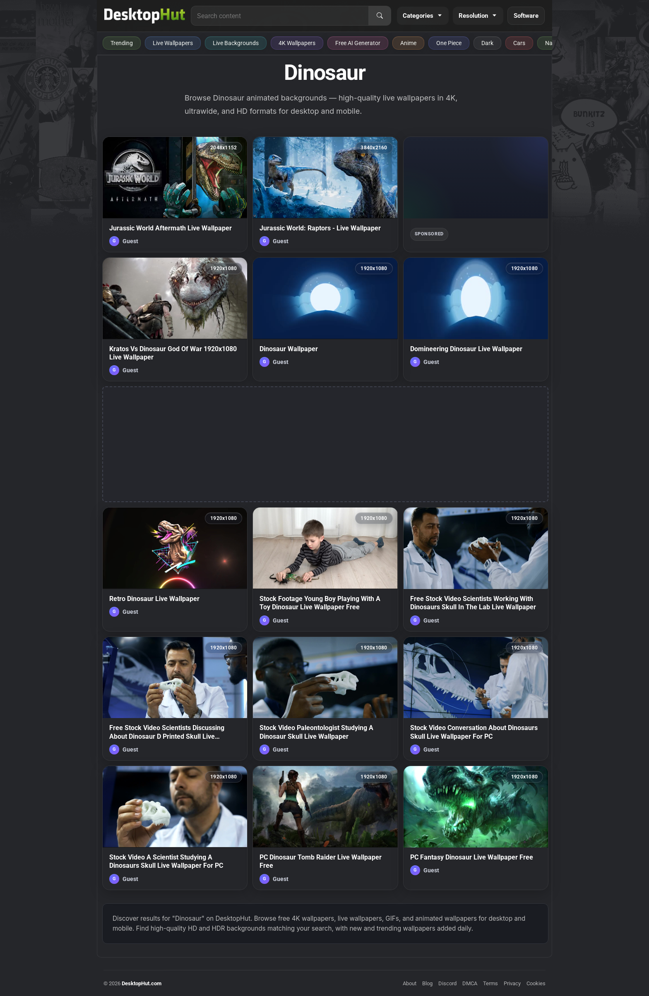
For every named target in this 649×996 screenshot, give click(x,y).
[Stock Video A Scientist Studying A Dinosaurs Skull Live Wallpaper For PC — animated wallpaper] (175, 827)
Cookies (536, 983)
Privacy (512, 983)
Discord (447, 983)
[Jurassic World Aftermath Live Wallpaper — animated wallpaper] (175, 194)
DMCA (469, 983)
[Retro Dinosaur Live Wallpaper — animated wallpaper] (175, 569)
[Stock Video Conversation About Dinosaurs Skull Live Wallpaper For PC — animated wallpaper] (476, 698)
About (409, 983)
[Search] (379, 15)
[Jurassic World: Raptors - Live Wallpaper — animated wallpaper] (325, 194)
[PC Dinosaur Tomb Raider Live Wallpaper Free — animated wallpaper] (325, 827)
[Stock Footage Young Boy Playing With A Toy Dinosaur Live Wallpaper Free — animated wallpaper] (325, 569)
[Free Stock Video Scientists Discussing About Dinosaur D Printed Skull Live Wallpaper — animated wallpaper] (175, 698)
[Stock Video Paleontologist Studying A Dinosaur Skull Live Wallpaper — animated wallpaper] (325, 698)
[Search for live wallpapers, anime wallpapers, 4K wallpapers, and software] (279, 15)
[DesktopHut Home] (144, 16)
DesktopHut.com (141, 983)
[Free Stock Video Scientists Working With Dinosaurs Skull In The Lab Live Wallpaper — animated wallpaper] (476, 569)
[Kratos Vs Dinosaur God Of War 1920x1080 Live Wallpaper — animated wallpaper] (175, 319)
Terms (490, 983)
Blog (427, 983)
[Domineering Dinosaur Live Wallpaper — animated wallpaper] (476, 319)
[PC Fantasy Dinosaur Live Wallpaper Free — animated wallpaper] (476, 827)
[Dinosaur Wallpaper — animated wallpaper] (325, 319)
